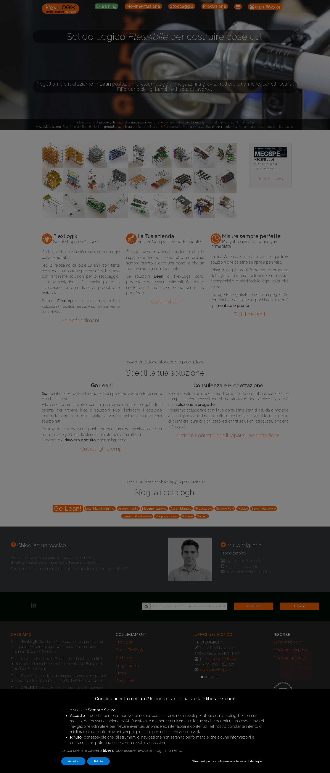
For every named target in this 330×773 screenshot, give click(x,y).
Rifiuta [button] (98, 761)
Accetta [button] (73, 761)
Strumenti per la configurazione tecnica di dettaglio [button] (227, 761)
